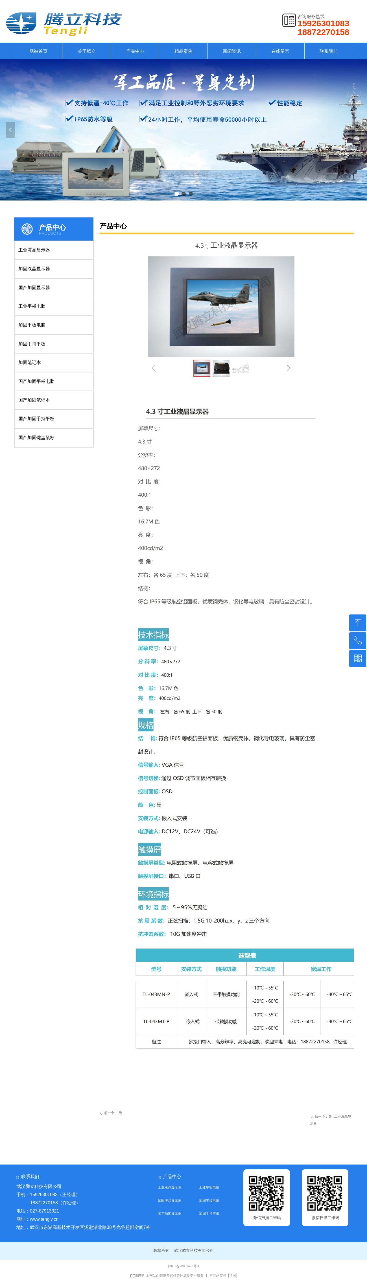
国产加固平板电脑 (36, 381)
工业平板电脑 (31, 306)
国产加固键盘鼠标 (36, 437)
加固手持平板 (31, 343)
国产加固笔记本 (34, 400)
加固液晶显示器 (34, 268)
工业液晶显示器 (34, 250)
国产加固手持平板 (36, 418)
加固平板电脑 (31, 324)
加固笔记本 (29, 362)
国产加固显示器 (34, 287)
